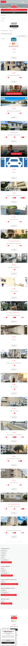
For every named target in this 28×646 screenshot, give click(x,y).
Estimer (14, 12)
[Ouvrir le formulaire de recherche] (14, 24)
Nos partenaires (10, 644)
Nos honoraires (5, 644)
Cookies (15, 645)
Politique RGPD (25, 644)
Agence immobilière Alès (4, 30)
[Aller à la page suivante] (20, 541)
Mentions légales (16, 644)
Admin (21, 644)
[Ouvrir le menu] (3, 2)
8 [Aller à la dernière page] (18, 541)
